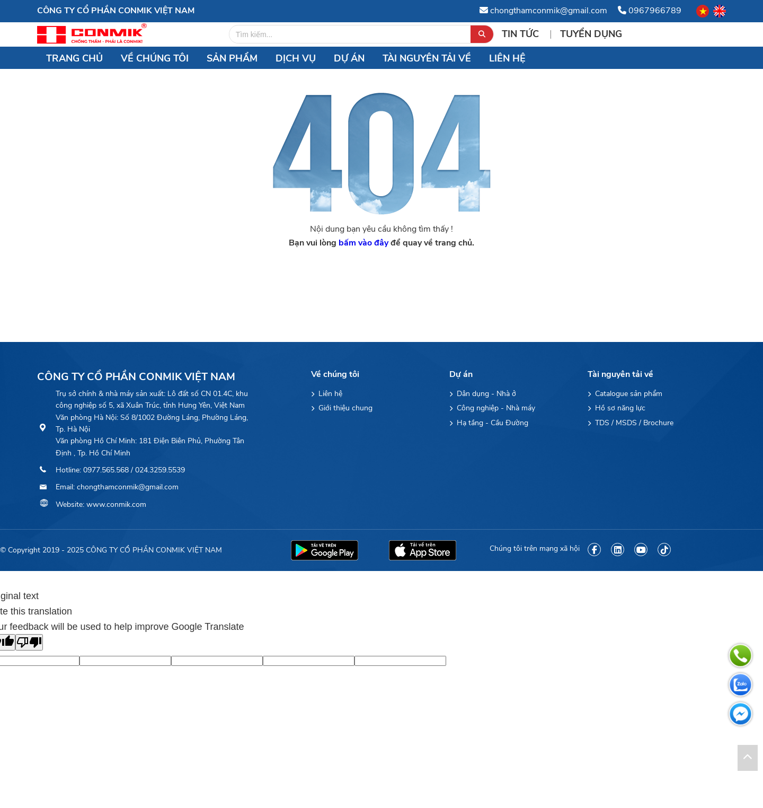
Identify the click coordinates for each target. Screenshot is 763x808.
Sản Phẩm (232, 58)
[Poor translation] (29, 642)
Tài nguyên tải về (427, 58)
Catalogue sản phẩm (625, 394)
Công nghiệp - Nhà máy (492, 408)
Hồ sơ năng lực (616, 408)
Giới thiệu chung (341, 408)
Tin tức (522, 34)
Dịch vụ (296, 58)
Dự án (349, 58)
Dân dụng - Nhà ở (482, 394)
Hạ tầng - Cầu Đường (488, 423)
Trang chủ (74, 58)
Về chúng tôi (155, 58)
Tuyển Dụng (591, 34)
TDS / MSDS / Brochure (630, 423)
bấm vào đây (363, 243)
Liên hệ (507, 58)
